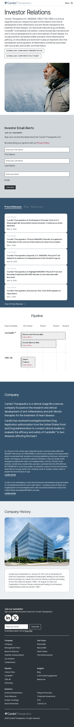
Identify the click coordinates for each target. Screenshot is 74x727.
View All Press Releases (15, 304)
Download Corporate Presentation (24, 51)
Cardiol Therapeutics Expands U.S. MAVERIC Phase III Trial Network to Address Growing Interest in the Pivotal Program (33, 256)
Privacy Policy (43, 143)
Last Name (10, 165)
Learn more (10, 475)
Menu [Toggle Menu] (69, 3)
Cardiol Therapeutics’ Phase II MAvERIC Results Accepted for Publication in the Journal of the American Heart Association (34, 240)
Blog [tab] (26, 206)
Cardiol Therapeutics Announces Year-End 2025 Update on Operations (34, 292)
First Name (10, 154)
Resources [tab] (37, 206)
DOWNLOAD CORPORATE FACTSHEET (22, 56)
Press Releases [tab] (13, 206)
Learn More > (27, 337)
